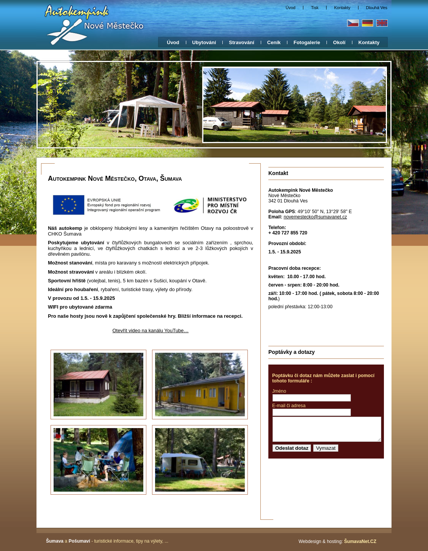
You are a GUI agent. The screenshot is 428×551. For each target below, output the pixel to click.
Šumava (54, 541)
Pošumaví (79, 541)
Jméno (279, 391)
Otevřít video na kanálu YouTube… (151, 330)
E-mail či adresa (289, 405)
